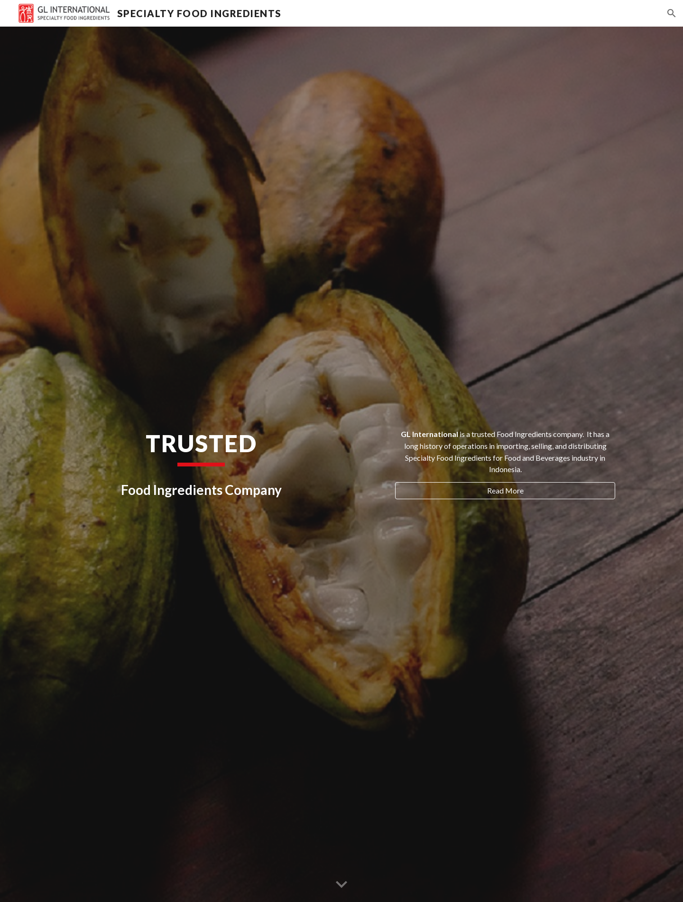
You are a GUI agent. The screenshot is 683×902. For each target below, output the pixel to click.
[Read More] (505, 490)
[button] (671, 13)
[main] (201, 447)
